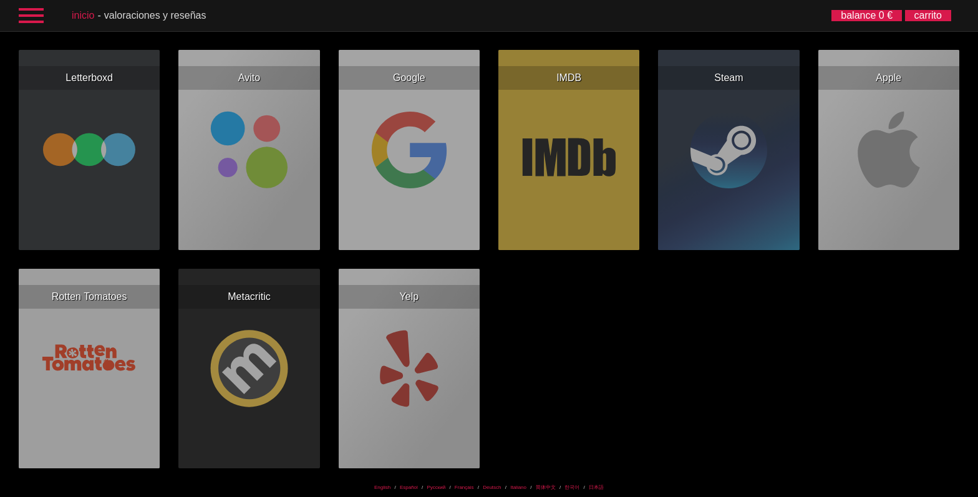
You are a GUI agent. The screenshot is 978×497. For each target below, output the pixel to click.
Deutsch (492, 487)
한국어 (571, 487)
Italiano (518, 487)
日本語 (596, 487)
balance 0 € (867, 15)
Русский (436, 487)
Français (464, 487)
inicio (83, 15)
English (382, 487)
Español (409, 487)
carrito (928, 15)
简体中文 (546, 487)
